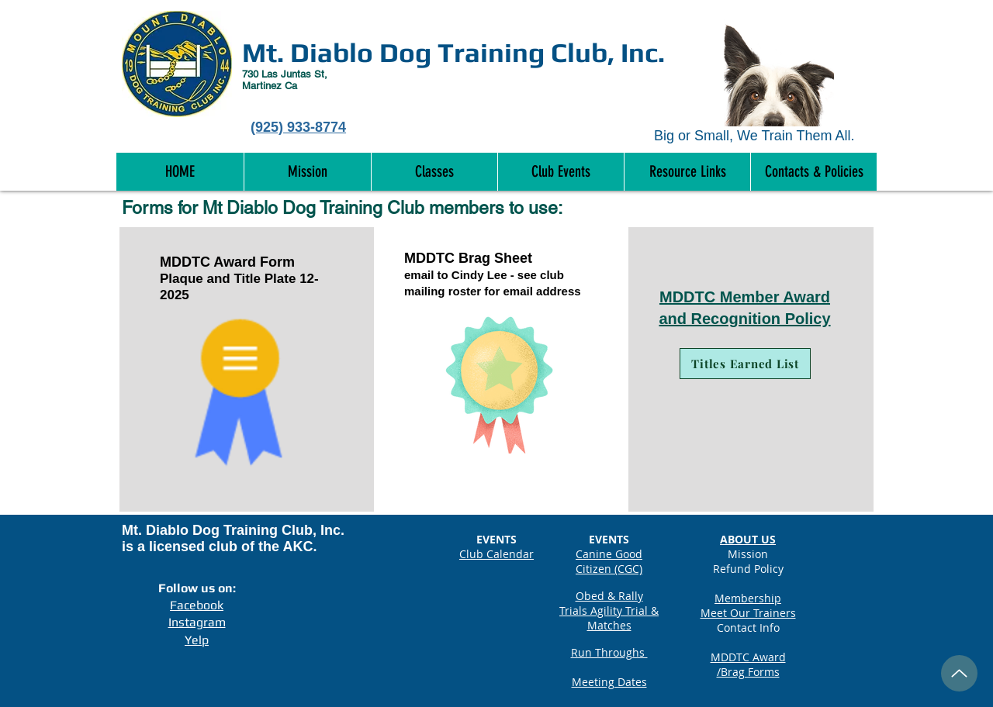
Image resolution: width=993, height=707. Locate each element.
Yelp (197, 640)
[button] (813, 172)
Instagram (197, 622)
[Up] (959, 673)
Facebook (196, 605)
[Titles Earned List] (745, 363)
